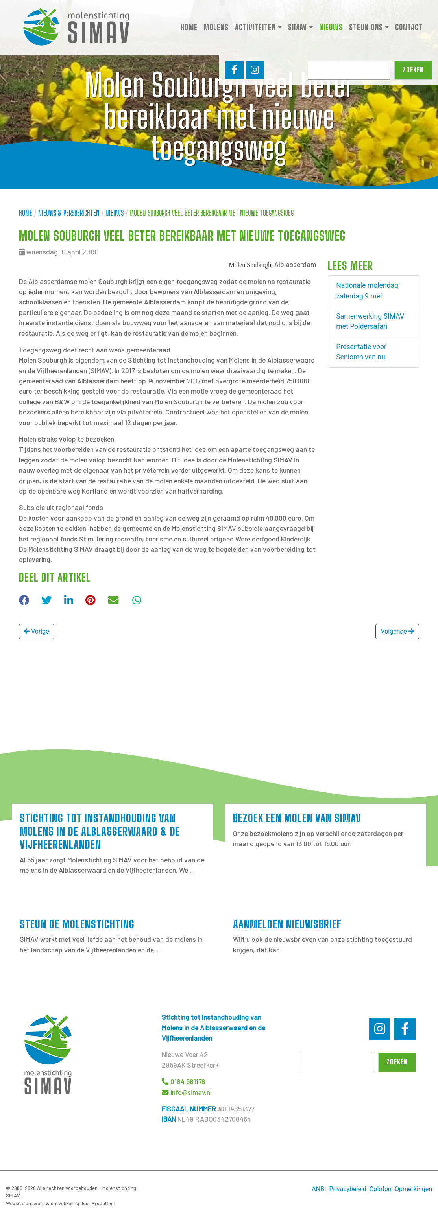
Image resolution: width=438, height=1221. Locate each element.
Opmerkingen (413, 1189)
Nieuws (331, 28)
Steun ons (366, 28)
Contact (409, 28)
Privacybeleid (347, 1189)
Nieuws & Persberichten (69, 212)
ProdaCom (103, 1203)
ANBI (319, 1189)
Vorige (36, 631)
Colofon (381, 1189)
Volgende (397, 631)
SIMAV (297, 28)
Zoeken (413, 71)
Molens (216, 28)
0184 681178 (187, 1081)
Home (189, 28)
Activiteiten (255, 28)
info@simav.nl (191, 1092)
